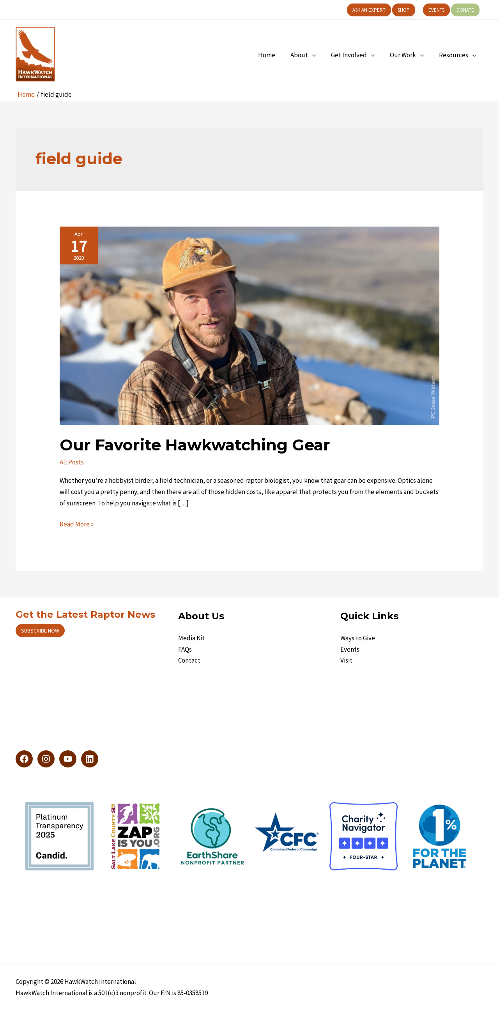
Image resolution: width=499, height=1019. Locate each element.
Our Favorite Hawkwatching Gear (195, 444)
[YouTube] (67, 758)
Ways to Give (357, 638)
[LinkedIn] (89, 758)
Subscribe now (40, 630)
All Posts (72, 462)
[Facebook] (24, 758)
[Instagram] (46, 758)
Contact (189, 660)
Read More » (77, 524)
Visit (346, 660)
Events (349, 649)
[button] (369, 10)
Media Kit (191, 638)
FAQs (185, 649)
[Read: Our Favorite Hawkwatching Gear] (249, 325)
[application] (318, 55)
